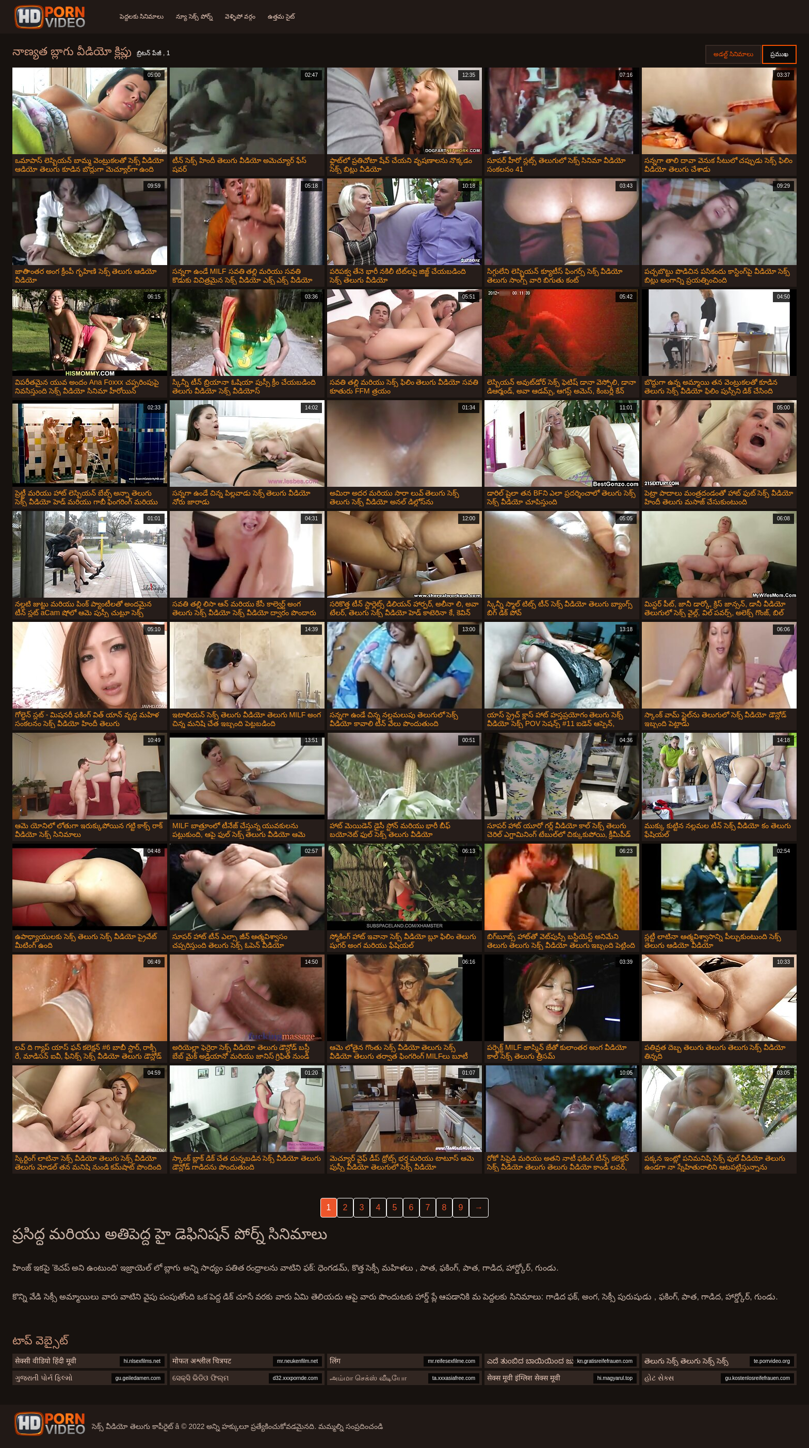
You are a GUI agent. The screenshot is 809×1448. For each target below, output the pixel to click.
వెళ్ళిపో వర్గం (240, 16)
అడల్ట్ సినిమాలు (733, 54)
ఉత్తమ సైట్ (281, 16)
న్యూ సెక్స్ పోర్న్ (194, 16)
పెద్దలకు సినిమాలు (142, 16)
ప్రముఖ (779, 54)
